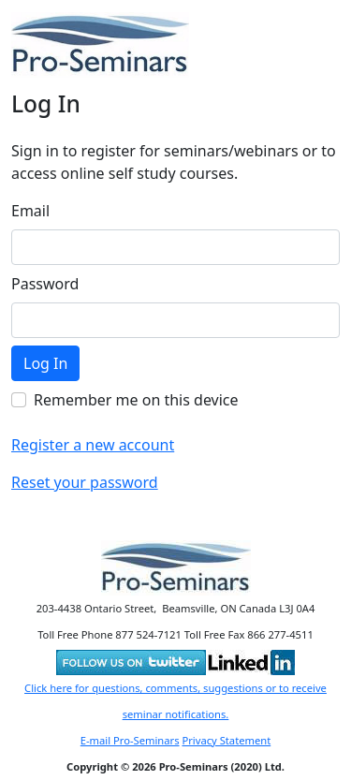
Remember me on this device (136, 400)
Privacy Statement (226, 740)
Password (45, 283)
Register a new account (92, 444)
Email (30, 210)
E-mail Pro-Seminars (130, 740)
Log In (45, 363)
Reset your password (84, 482)
